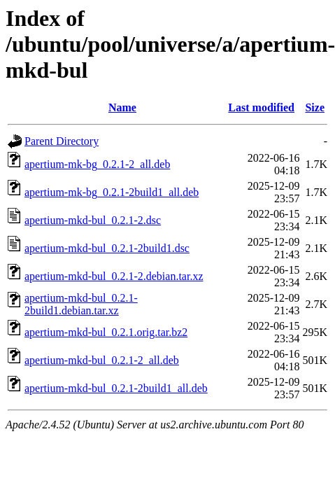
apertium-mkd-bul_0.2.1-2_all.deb (101, 360)
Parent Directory (61, 141)
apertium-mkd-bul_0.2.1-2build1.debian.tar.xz (81, 304)
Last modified (261, 107)
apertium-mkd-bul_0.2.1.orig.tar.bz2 (105, 332)
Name (122, 107)
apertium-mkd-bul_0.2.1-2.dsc (92, 220)
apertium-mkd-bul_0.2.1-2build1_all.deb (116, 388)
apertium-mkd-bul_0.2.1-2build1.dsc (107, 248)
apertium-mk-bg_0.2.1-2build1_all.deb (111, 192)
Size (315, 107)
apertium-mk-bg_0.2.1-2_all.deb (97, 164)
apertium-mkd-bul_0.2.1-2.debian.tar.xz (113, 276)
